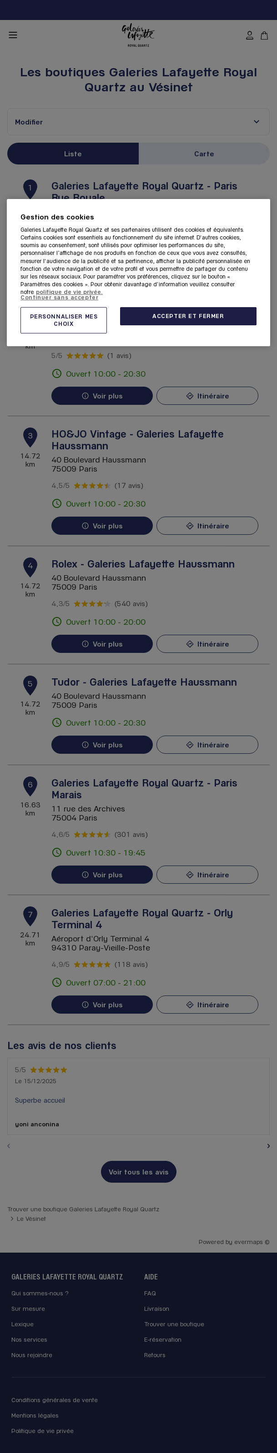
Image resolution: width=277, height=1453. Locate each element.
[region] (138, 272)
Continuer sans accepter (59, 297)
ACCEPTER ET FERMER (188, 316)
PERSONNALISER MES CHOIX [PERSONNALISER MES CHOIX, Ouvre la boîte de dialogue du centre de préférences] (64, 320)
